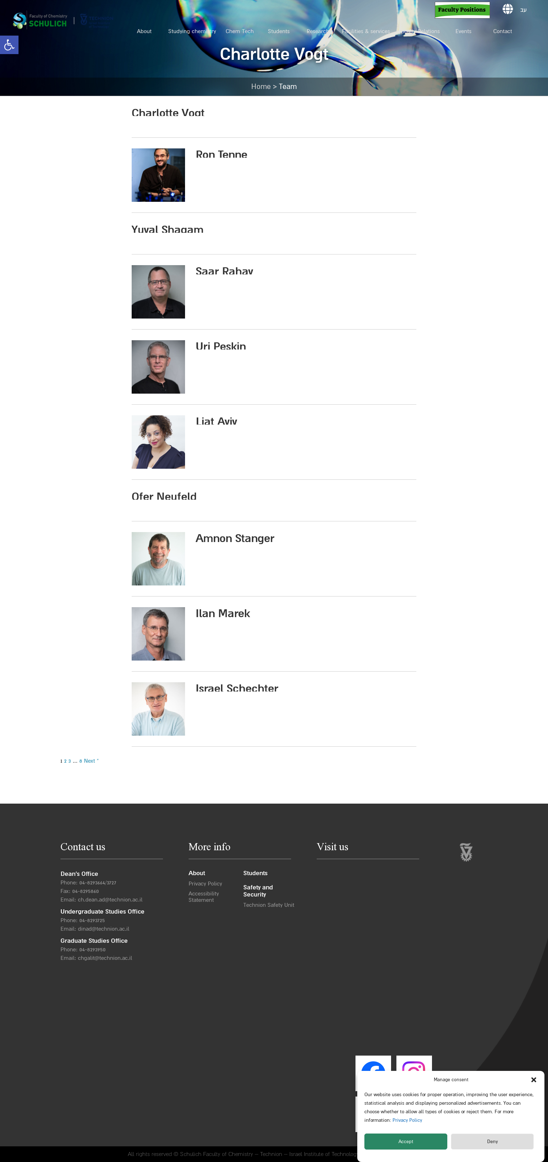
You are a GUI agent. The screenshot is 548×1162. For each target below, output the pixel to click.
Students (279, 31)
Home (261, 86)
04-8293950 (92, 949)
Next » (91, 760)
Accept (406, 1142)
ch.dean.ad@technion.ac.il (110, 899)
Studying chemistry (192, 31)
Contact (502, 31)
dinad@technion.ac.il (103, 928)
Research (318, 31)
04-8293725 (92, 920)
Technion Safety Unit (268, 905)
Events (463, 31)
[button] (9, 45)
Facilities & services (366, 31)
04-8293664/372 (96, 882)
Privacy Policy (406, 1120)
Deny (492, 1142)
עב (523, 10)
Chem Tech (240, 31)
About (144, 31)
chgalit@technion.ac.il (105, 958)
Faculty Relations (419, 31)
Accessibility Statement (204, 896)
